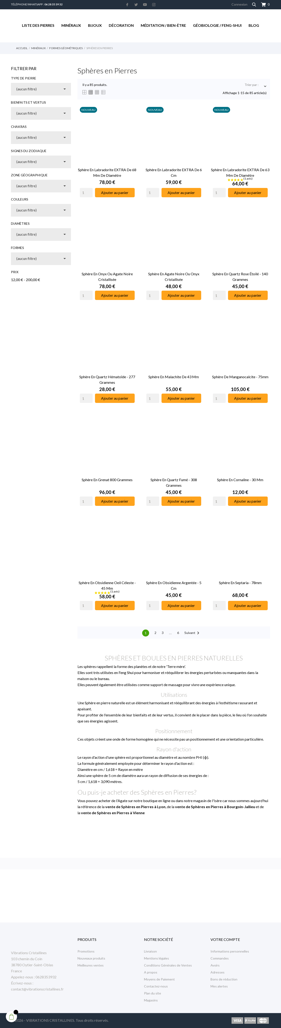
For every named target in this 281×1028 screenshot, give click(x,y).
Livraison (150, 951)
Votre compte (225, 939)
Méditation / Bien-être (163, 25)
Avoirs (215, 965)
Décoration (121, 25)
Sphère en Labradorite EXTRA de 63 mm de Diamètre (240, 172)
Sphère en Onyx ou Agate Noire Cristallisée (107, 277)
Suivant (192, 633)
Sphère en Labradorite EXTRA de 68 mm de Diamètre (107, 172)
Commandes (220, 958)
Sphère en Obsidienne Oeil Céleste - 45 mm (107, 585)
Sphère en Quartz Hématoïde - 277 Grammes (107, 379)
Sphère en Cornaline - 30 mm (240, 479)
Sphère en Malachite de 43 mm (173, 376)
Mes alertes (219, 986)
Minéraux (71, 25)
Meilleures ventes (90, 965)
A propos (150, 972)
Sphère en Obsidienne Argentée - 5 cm (173, 585)
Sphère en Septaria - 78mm (240, 582)
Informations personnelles (230, 951)
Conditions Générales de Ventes (168, 965)
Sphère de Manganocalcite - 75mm (240, 376)
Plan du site (152, 993)
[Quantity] (86, 192)
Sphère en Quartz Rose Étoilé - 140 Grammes (240, 277)
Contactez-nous (156, 986)
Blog (254, 25)
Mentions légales (156, 958)
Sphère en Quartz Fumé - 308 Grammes (174, 482)
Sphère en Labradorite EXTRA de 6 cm (174, 172)
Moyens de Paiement (159, 979)
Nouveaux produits (91, 958)
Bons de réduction (224, 979)
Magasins (151, 1000)
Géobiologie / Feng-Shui (217, 25)
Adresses (218, 972)
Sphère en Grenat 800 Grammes (107, 479)
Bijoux (95, 25)
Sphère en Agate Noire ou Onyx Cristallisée (173, 277)
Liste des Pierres (38, 25)
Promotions (86, 951)
